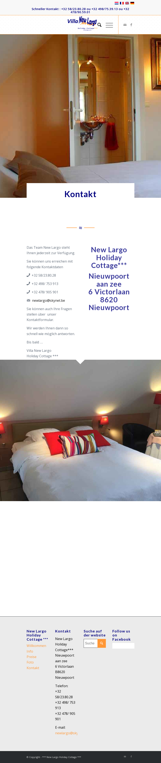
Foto (30, 662)
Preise (31, 656)
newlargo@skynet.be (48, 314)
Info (30, 651)
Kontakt (33, 668)
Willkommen (36, 645)
